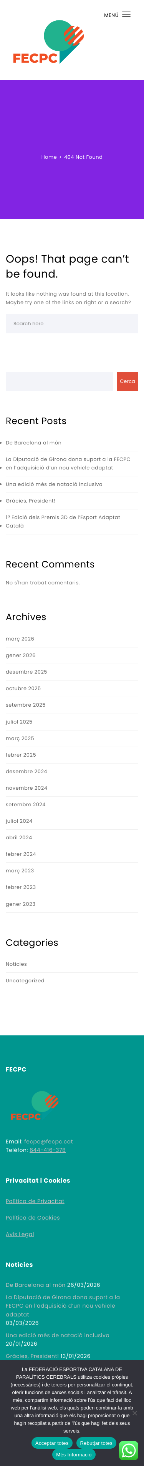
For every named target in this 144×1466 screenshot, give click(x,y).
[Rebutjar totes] (134, 1413)
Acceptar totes (52, 1443)
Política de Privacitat (35, 1201)
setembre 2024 (26, 804)
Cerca (127, 381)
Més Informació (73, 1455)
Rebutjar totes (96, 1443)
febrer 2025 (21, 755)
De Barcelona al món (33, 442)
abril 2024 (19, 837)
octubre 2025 (23, 688)
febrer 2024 (21, 854)
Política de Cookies (33, 1217)
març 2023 (20, 870)
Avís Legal (20, 1234)
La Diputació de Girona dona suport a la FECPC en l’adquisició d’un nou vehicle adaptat (68, 463)
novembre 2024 (26, 788)
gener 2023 (20, 904)
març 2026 (20, 638)
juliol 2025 (19, 722)
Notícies (16, 964)
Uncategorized (25, 980)
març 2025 (20, 738)
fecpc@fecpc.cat (48, 1141)
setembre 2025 (26, 705)
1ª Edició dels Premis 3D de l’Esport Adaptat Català (63, 521)
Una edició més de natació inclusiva (54, 484)
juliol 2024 (19, 821)
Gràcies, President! (30, 500)
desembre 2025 (26, 672)
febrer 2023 (21, 887)
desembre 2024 (26, 771)
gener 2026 (21, 655)
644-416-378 (48, 1150)
